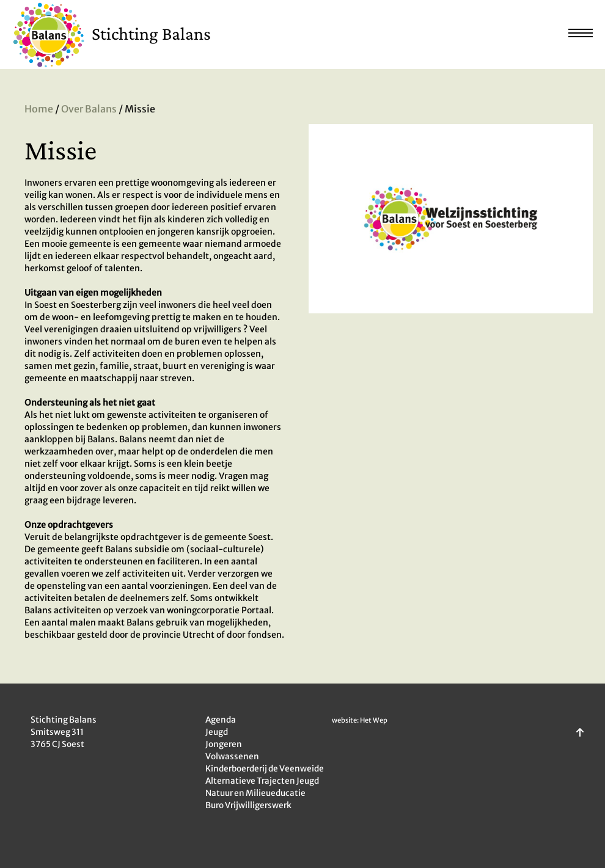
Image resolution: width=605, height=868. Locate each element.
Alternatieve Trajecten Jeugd (262, 781)
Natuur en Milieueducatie (255, 793)
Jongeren (223, 744)
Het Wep (373, 720)
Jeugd (216, 732)
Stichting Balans (151, 33)
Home (38, 110)
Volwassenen (232, 756)
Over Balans (89, 110)
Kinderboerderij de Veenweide (264, 769)
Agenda (220, 720)
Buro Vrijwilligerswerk (248, 805)
